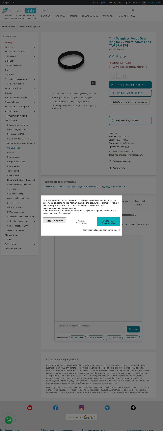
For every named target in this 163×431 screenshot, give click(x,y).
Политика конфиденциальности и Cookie (101, 230)
